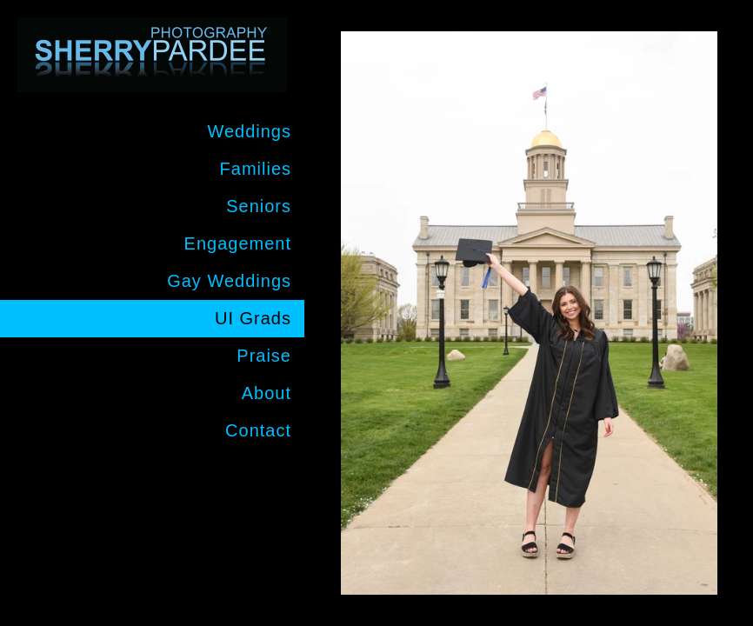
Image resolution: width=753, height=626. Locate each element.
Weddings (249, 131)
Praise (264, 355)
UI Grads (253, 318)
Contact (258, 430)
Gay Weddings (229, 280)
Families (255, 168)
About (266, 393)
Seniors (258, 206)
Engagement (237, 243)
